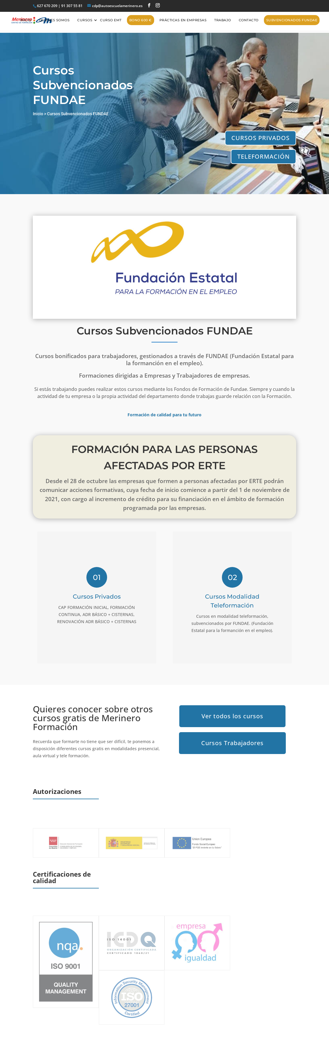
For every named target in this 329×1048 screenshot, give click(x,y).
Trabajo (222, 20)
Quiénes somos (54, 20)
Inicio (25, 20)
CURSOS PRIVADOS (260, 138)
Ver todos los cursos (232, 716)
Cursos (84, 20)
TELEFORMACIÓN (263, 156)
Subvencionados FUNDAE (291, 20)
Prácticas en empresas (183, 20)
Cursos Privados (97, 596)
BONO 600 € (140, 20)
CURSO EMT (111, 20)
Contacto (249, 20)
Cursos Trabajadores (232, 743)
